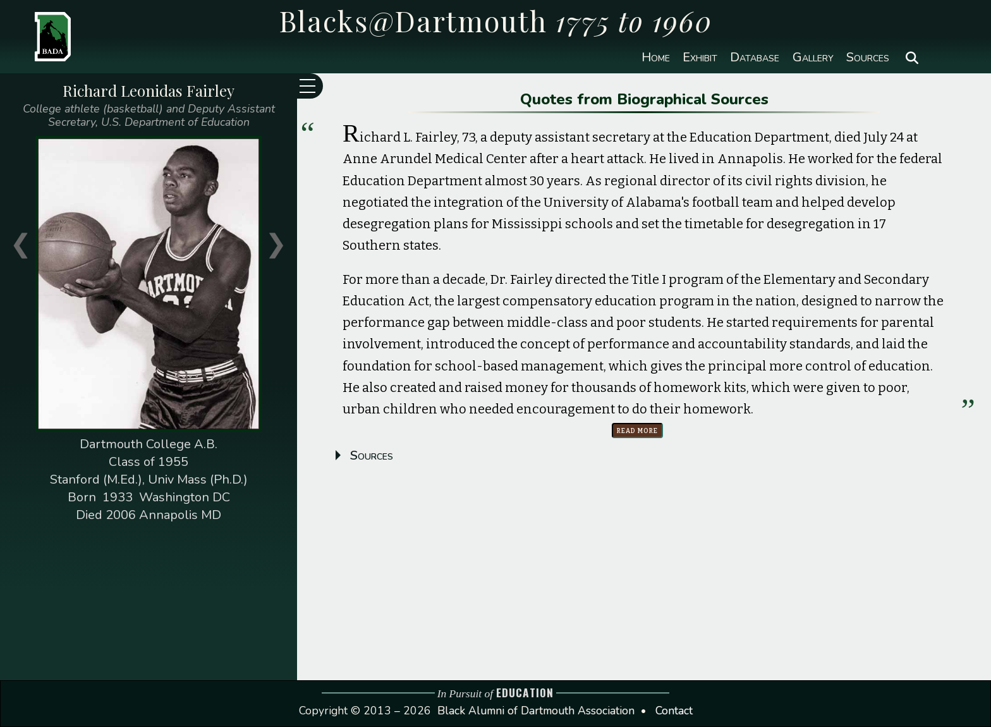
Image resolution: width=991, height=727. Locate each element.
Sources (867, 57)
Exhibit (700, 57)
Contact (674, 710)
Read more (637, 430)
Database (754, 57)
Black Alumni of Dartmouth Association (536, 710)
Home (655, 57)
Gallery (813, 57)
